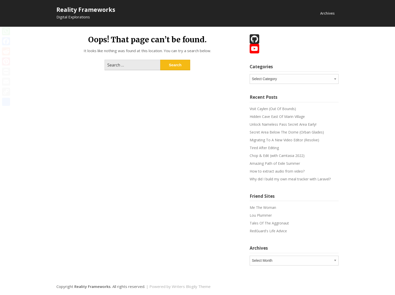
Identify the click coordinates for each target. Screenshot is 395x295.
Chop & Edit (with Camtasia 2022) (277, 155)
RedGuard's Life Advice (268, 230)
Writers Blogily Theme (191, 286)
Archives (327, 13)
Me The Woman (263, 207)
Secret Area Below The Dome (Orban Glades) (287, 132)
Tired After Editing (264, 147)
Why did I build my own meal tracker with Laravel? (290, 179)
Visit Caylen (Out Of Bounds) (273, 108)
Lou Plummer (261, 215)
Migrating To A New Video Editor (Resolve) (284, 140)
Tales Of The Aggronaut (269, 223)
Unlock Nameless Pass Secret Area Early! (283, 124)
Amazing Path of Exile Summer (275, 163)
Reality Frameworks (85, 10)
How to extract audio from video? (277, 171)
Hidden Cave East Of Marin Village (277, 116)
